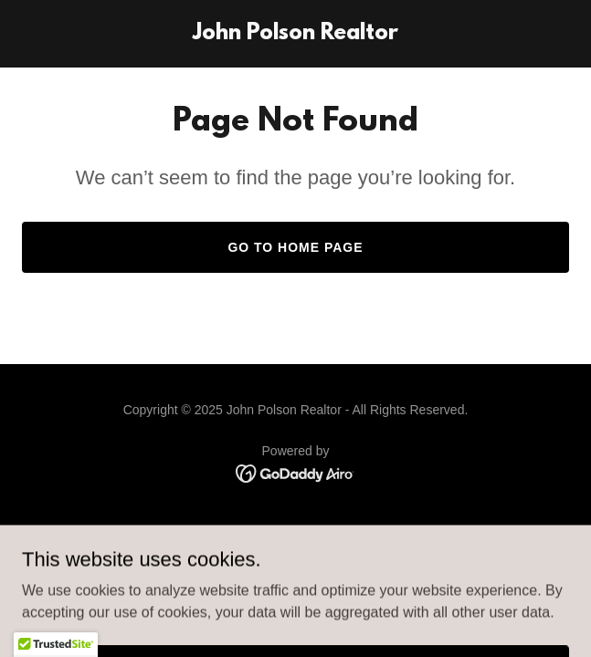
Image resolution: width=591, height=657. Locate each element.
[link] (295, 34)
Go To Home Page (295, 247)
